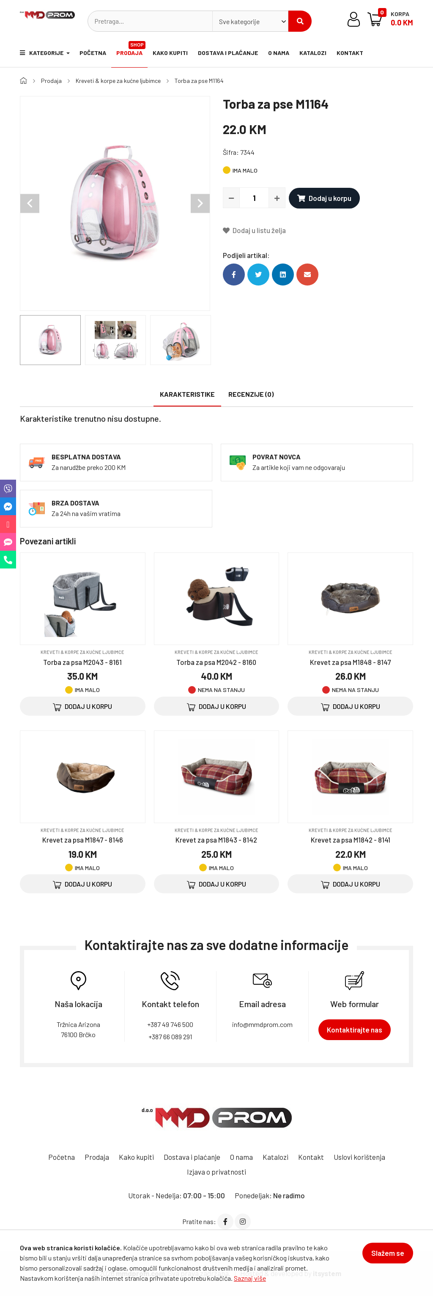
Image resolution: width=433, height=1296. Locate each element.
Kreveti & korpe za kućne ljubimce (118, 80)
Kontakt (350, 52)
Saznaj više (250, 1278)
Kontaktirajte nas (354, 1029)
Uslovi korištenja (359, 1156)
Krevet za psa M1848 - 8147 (350, 661)
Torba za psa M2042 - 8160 (216, 661)
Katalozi (313, 52)
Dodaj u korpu (324, 197)
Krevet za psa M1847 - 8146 (82, 839)
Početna (93, 52)
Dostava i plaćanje (228, 52)
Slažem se (387, 1253)
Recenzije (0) (251, 394)
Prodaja (131, 48)
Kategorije (42, 52)
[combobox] (250, 21)
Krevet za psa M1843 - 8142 (216, 839)
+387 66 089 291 (170, 1036)
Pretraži (300, 21)
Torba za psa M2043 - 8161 (82, 661)
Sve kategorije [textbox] (239, 21)
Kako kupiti (170, 52)
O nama (279, 52)
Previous (29, 203)
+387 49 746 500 (170, 1024)
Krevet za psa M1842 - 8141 (350, 839)
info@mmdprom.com (262, 1024)
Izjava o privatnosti (216, 1171)
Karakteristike (187, 394)
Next (200, 203)
